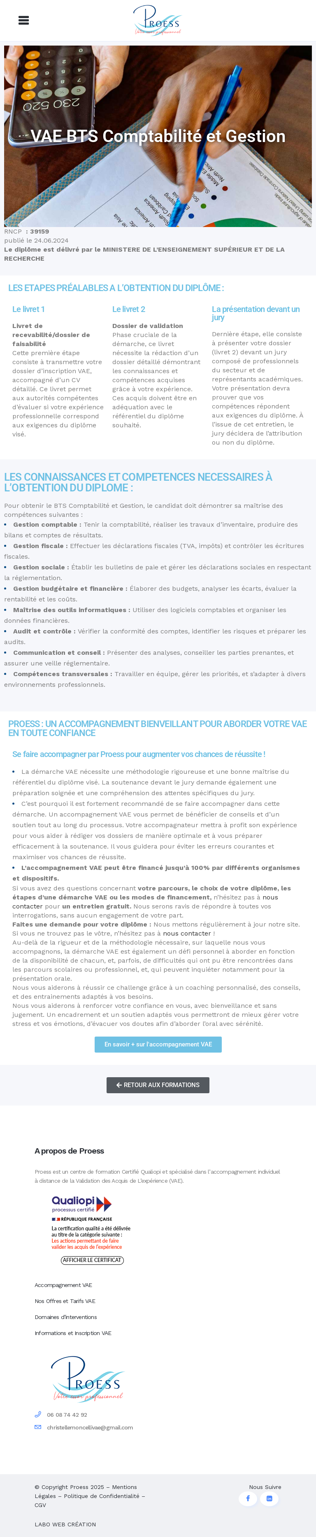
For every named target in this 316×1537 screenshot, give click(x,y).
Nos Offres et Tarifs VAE (65, 1301)
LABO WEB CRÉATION (65, 1524)
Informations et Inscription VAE (73, 1333)
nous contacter (187, 933)
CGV (40, 1505)
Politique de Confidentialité (101, 1496)
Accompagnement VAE (63, 1285)
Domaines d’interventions (66, 1317)
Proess (79, 1487)
